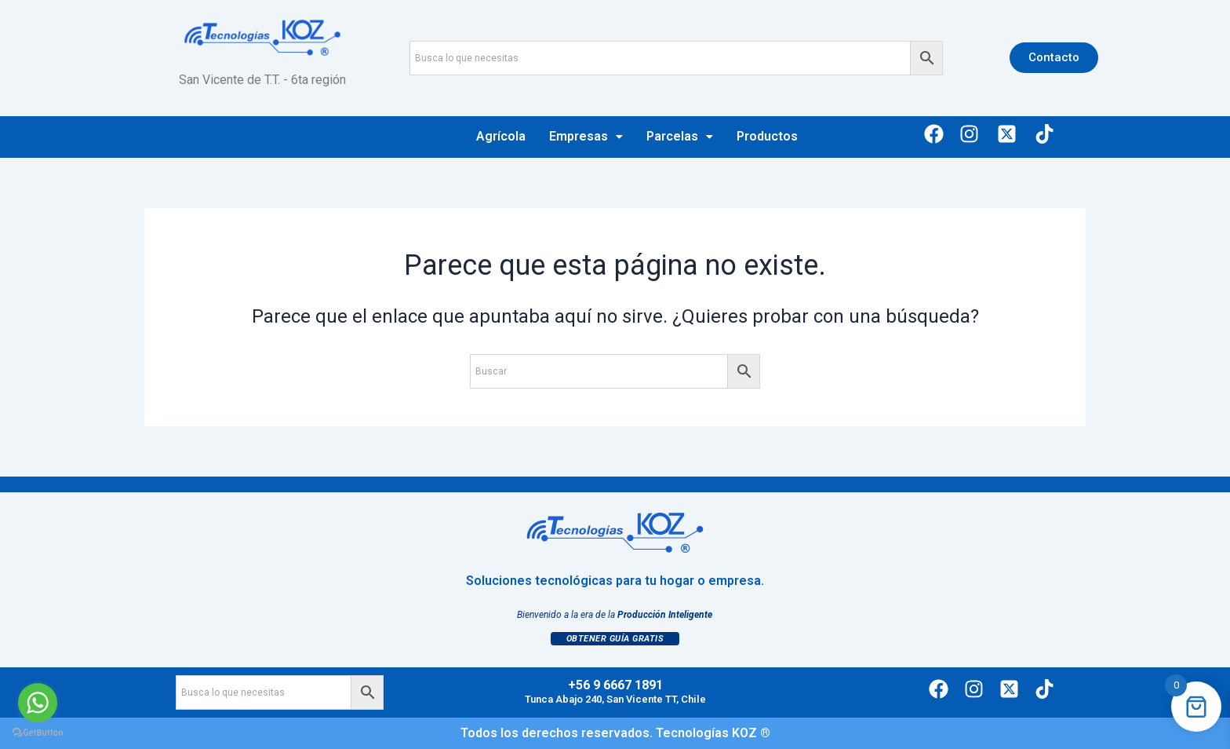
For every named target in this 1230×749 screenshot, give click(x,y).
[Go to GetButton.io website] (38, 733)
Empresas (586, 136)
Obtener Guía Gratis (615, 639)
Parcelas (679, 136)
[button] (586, 137)
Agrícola (501, 136)
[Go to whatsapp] (37, 702)
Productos (767, 136)
